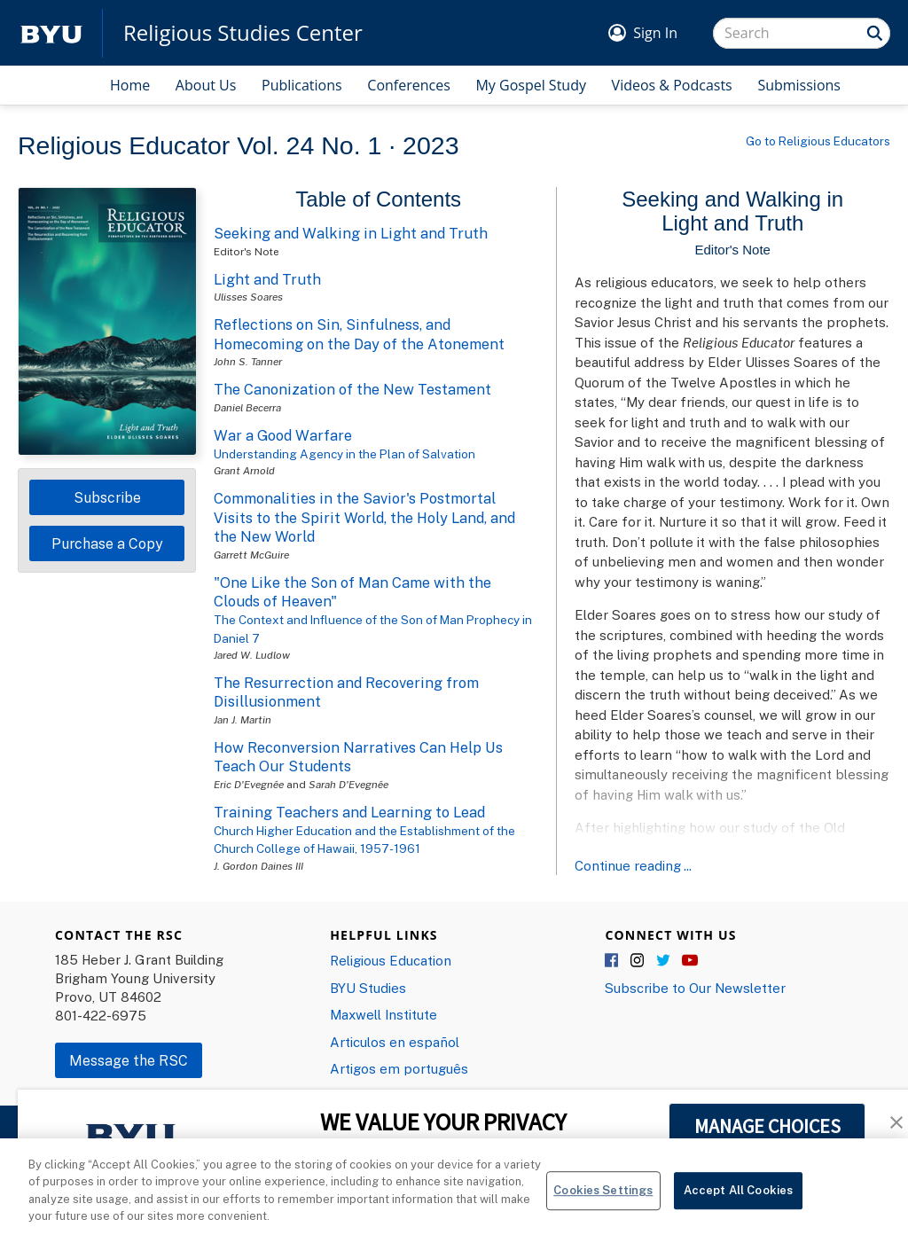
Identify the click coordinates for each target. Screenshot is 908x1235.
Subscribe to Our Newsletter (695, 988)
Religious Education (390, 960)
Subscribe (107, 497)
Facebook (613, 961)
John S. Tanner (248, 361)
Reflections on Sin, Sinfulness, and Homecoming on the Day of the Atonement (359, 334)
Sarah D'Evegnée (348, 784)
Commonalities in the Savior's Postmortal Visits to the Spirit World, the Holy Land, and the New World (364, 517)
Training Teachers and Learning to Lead (349, 812)
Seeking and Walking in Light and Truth (351, 233)
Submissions (799, 85)
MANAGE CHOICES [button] (767, 1126)
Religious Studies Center (243, 32)
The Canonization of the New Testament (352, 389)
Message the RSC (128, 1060)
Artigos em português (399, 1068)
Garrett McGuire (251, 554)
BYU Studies (368, 988)
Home (130, 85)
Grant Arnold (244, 470)
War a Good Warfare (283, 435)
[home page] (51, 33)
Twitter (664, 961)
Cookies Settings (603, 1201)
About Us (206, 85)
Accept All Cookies (738, 1201)
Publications (302, 85)
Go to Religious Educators (818, 141)
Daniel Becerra (247, 407)
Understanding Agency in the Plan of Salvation (344, 454)
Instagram (638, 961)
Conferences (408, 85)
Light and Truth (267, 279)
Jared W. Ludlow (252, 654)
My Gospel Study (530, 85)
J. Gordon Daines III (258, 865)
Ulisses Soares (248, 296)
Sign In (655, 33)
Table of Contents (378, 199)
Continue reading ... (633, 865)
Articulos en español (394, 1042)
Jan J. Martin (242, 719)
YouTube (690, 961)
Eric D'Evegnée (249, 784)
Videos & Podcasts (672, 85)
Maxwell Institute (383, 1014)
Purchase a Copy (107, 543)
